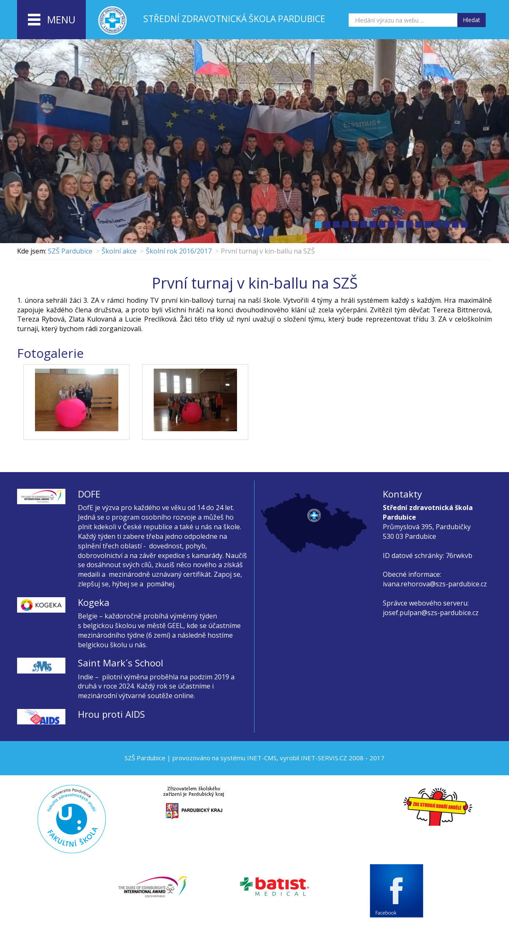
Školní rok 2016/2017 (179, 251)
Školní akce (119, 251)
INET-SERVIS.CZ (324, 758)
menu (51, 20)
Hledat (471, 20)
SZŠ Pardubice (70, 251)
